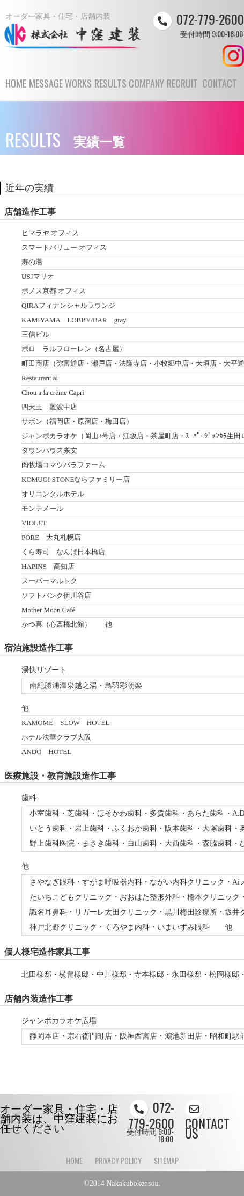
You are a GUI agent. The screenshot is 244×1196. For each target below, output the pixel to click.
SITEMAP (166, 1160)
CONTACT (219, 88)
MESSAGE (46, 88)
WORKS (78, 88)
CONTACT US (207, 1121)
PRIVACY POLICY (118, 1160)
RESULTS (110, 88)
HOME (15, 88)
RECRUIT (182, 88)
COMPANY (146, 88)
